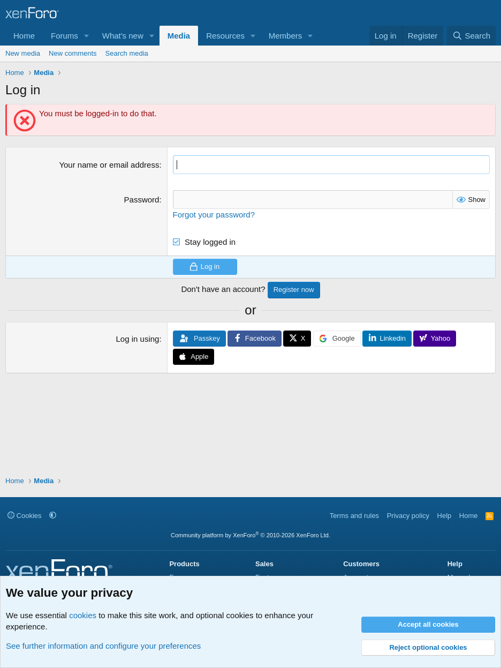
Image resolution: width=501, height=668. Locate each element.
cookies (82, 615)
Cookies (24, 516)
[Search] (471, 36)
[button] (86, 36)
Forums (64, 35)
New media (22, 53)
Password (142, 199)
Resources (225, 35)
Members (285, 35)
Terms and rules (354, 516)
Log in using (138, 338)
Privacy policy (408, 516)
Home (24, 35)
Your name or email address (109, 164)
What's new (122, 35)
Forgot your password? (214, 214)
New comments (73, 53)
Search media (126, 53)
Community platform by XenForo (250, 535)
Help (444, 516)
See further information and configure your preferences (103, 645)
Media (179, 35)
